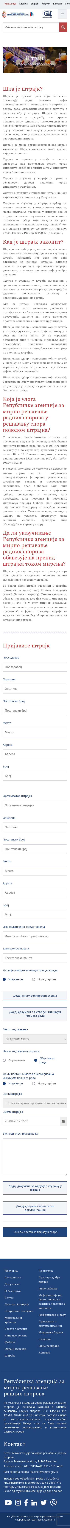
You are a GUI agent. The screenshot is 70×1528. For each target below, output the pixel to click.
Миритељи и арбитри (13, 1319)
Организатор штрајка (17, 796)
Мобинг (9, 1342)
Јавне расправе (48, 1346)
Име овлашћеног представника (24, 926)
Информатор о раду (52, 1314)
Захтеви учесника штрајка (20, 1133)
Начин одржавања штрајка (21, 1051)
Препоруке (45, 1270)
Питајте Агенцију (16, 1304)
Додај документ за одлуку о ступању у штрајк (35, 1188)
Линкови (44, 1339)
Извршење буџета (50, 1332)
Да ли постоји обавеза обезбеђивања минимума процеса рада (28, 1076)
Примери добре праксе (49, 1279)
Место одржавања (15, 1029)
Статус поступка (15, 1329)
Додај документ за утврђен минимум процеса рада (35, 1013)
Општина (9, 679)
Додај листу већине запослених (35, 995)
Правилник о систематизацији (50, 1323)
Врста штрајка (12, 1093)
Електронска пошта (16, 948)
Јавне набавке (47, 1288)
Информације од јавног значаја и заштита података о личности (52, 1301)
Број (6, 766)
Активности (12, 1277)
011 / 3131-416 (33, 1466)
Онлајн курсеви (15, 1349)
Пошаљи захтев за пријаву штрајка (35, 1232)
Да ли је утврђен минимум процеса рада (30, 970)
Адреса (8, 744)
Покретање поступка (18, 1311)
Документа (12, 1284)
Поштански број (14, 701)
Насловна (11, 1270)
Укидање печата (15, 1335)
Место (7, 723)
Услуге (9, 1297)
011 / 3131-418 (53, 1466)
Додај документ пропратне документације (35, 1208)
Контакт (44, 1352)
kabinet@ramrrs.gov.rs (44, 1472)
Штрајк (9, 1355)
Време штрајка (13, 1111)
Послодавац (11, 657)
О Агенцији (12, 1291)
